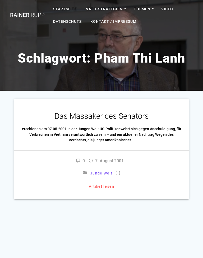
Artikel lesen (101, 186)
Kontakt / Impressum (113, 21)
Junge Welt (101, 173)
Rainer (27, 15)
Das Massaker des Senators (101, 116)
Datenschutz (67, 21)
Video (167, 9)
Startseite (65, 9)
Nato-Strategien (104, 9)
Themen (142, 9)
